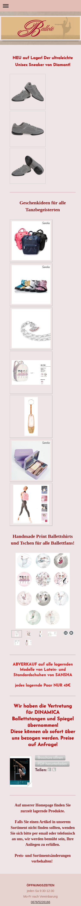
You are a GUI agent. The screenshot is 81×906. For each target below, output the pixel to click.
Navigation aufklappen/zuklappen (40, 5)
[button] (50, 757)
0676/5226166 (40, 902)
